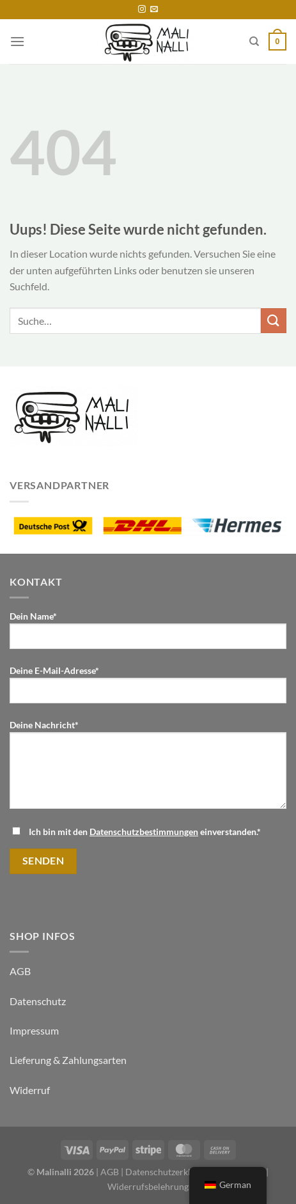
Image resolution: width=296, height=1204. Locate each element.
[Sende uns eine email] (154, 9)
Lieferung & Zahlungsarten (68, 1060)
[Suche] (254, 41)
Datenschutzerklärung (169, 1171)
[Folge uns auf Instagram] (142, 9)
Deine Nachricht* (148, 769)
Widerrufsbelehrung (148, 1186)
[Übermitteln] (273, 320)
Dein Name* (148, 635)
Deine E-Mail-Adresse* (148, 689)
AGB (20, 971)
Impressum (34, 1030)
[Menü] (17, 41)
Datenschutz (38, 1001)
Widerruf (30, 1090)
